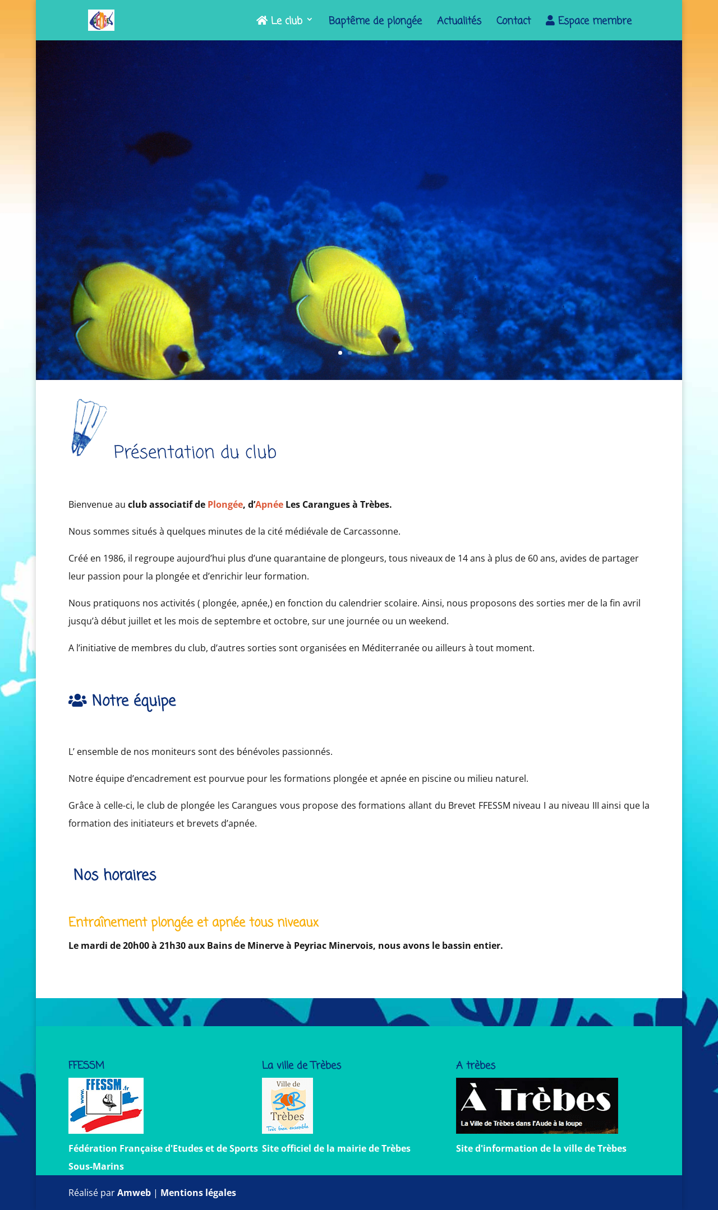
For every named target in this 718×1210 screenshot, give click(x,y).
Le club (279, 22)
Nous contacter (359, 302)
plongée (322, 224)
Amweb (134, 1192)
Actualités (459, 23)
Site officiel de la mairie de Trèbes (336, 1148)
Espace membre (589, 22)
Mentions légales (198, 1192)
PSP (403, 224)
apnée (363, 224)
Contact (513, 23)
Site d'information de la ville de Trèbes (541, 1148)
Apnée (269, 504)
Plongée (225, 504)
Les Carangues (359, 193)
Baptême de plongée (375, 23)
